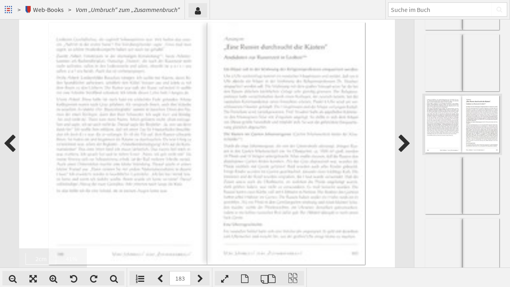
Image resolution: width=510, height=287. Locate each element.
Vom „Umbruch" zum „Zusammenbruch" (128, 10)
